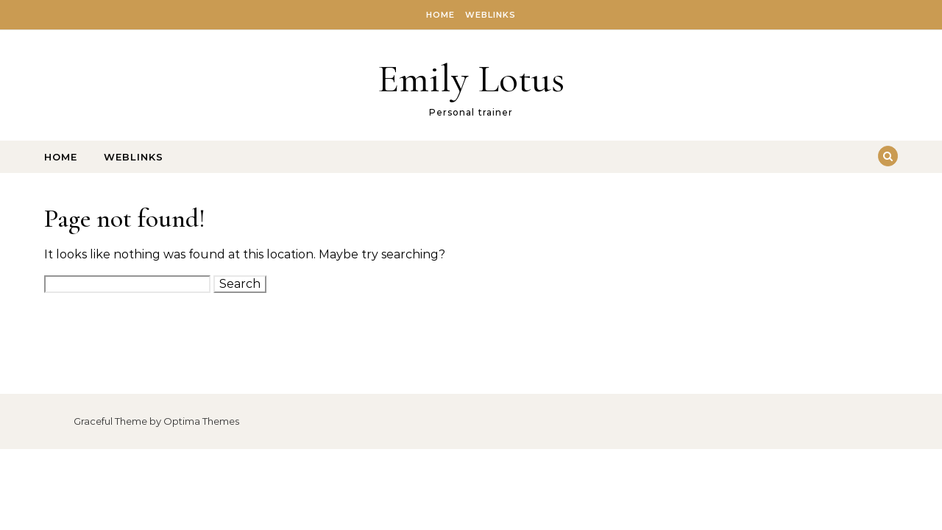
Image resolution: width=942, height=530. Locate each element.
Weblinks (490, 15)
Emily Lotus (471, 78)
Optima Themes (201, 421)
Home (440, 15)
